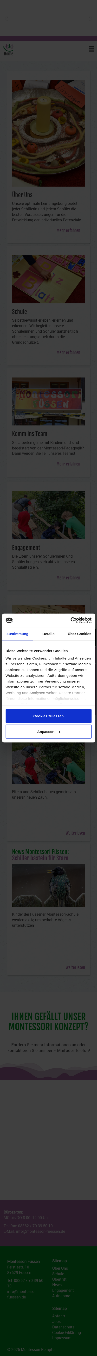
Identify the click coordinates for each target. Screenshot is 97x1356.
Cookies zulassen (48, 716)
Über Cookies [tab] (79, 633)
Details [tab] (49, 633)
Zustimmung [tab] (17, 633)
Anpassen (48, 732)
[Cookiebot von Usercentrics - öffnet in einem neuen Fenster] (70, 620)
